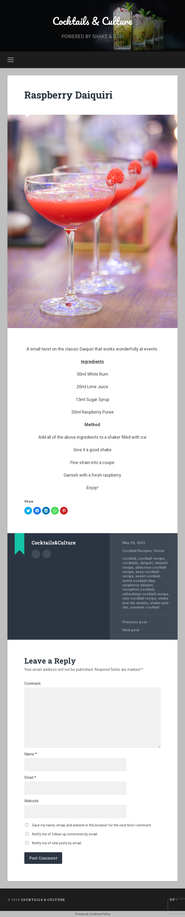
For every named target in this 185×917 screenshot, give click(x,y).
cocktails (130, 563)
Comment (32, 684)
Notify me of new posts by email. (57, 843)
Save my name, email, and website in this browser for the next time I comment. (92, 825)
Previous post (134, 622)
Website (31, 801)
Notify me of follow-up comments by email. (65, 834)
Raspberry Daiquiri (68, 94)
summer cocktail (144, 607)
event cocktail (147, 576)
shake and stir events (145, 600)
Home (159, 551)
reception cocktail (138, 589)
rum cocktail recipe (139, 598)
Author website (46, 554)
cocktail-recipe (151, 558)
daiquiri (146, 563)
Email (30, 778)
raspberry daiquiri (137, 585)
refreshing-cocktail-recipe (145, 594)
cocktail (129, 558)
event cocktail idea (138, 581)
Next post (130, 630)
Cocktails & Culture (92, 20)
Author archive (36, 554)
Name (30, 754)
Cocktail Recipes (137, 551)
